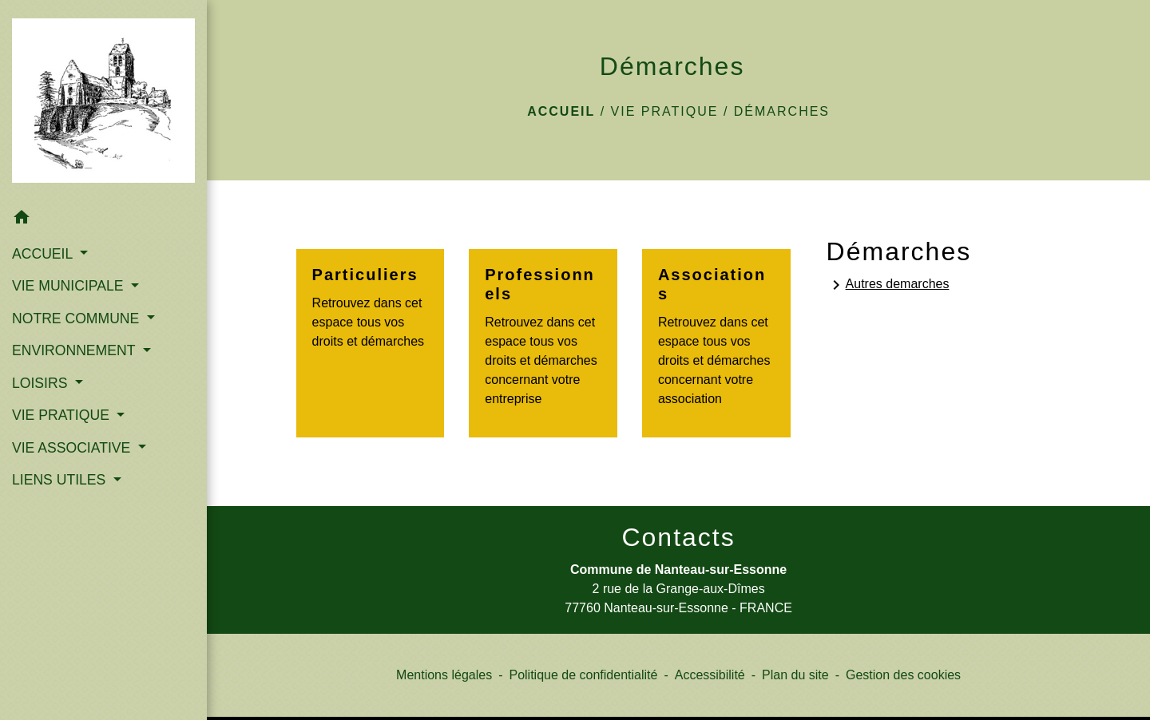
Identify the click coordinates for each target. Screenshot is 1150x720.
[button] (103, 219)
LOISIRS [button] (41, 383)
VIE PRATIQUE (665, 111)
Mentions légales (444, 675)
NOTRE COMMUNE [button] (77, 318)
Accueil (561, 111)
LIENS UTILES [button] (60, 480)
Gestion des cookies (903, 675)
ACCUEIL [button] (44, 254)
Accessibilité (710, 675)
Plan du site (795, 675)
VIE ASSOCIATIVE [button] (73, 448)
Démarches (782, 111)
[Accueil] (103, 100)
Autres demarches (888, 285)
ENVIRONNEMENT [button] (75, 350)
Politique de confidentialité (583, 675)
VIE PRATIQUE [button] (62, 415)
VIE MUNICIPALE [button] (69, 286)
